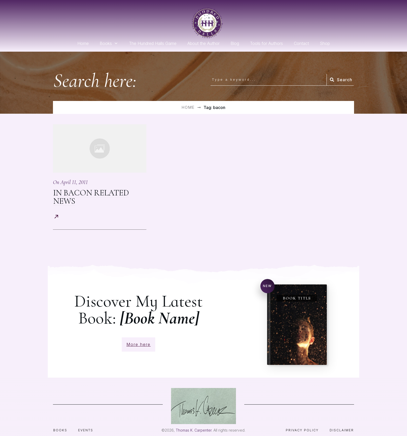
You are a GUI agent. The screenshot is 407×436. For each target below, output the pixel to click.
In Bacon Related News (91, 197)
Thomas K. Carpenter (194, 422)
